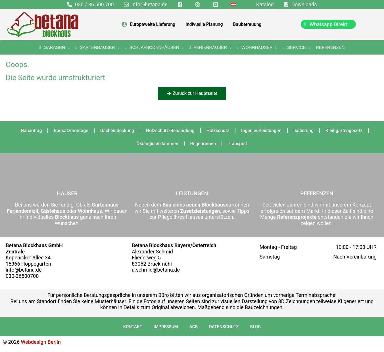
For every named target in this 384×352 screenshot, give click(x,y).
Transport (238, 143)
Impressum (166, 326)
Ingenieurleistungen (261, 130)
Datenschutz (224, 326)
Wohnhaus (89, 211)
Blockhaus (67, 217)
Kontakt (132, 326)
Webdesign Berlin (41, 342)
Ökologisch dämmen (157, 143)
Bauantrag (31, 130)
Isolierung (303, 130)
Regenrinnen (203, 143)
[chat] (328, 24)
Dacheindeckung (117, 130)
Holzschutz (217, 130)
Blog (255, 326)
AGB (193, 326)
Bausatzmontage (71, 130)
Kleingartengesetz (343, 130)
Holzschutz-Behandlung (170, 130)
